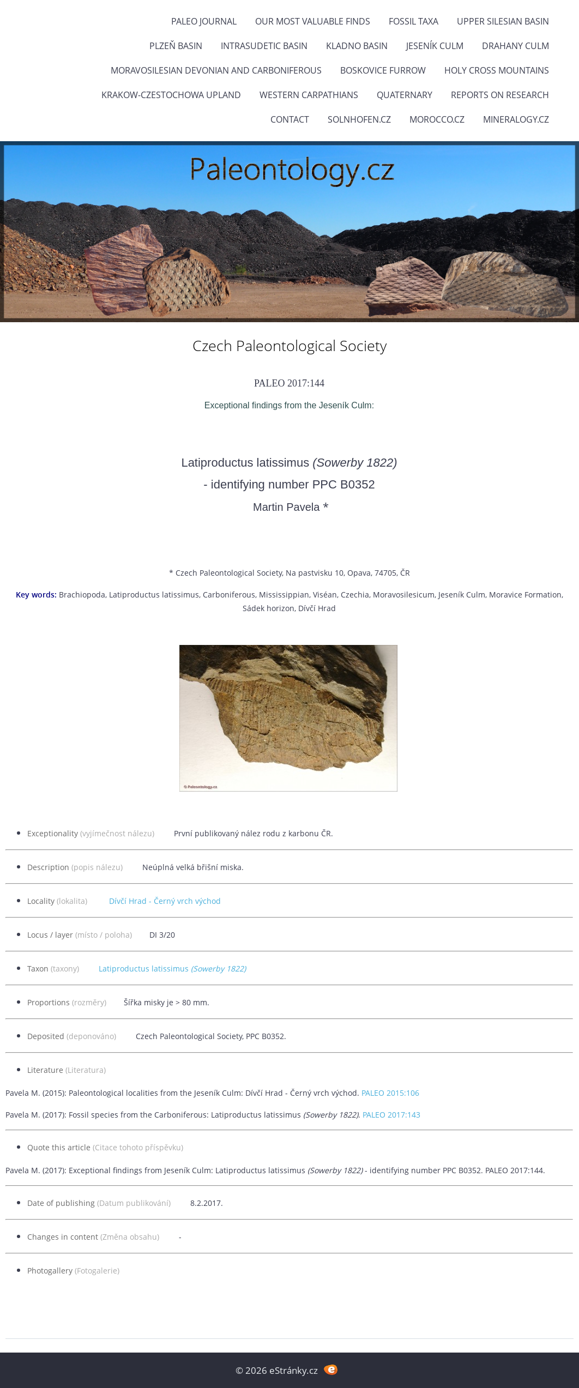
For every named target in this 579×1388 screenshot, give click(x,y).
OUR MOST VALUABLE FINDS (312, 21)
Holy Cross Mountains (496, 70)
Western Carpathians (309, 95)
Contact (289, 119)
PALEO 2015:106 (390, 1093)
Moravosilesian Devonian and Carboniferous (216, 70)
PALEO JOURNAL (204, 21)
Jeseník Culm (434, 46)
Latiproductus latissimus (172, 968)
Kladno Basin (357, 46)
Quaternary (404, 95)
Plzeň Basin (175, 46)
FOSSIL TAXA (413, 21)
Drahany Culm (515, 46)
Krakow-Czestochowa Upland (171, 95)
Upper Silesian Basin (503, 21)
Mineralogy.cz (516, 119)
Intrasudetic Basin (264, 46)
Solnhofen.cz (359, 119)
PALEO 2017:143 (391, 1114)
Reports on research (500, 95)
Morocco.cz (437, 119)
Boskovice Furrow (383, 70)
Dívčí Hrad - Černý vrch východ (165, 901)
